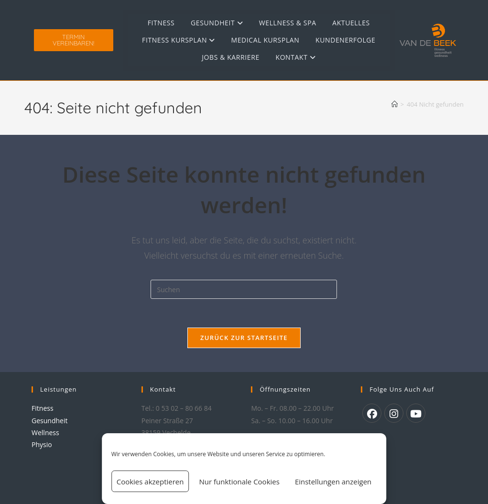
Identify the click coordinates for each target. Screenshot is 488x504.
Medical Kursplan (265, 39)
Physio (42, 444)
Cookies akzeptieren (150, 481)
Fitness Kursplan (178, 39)
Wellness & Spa (287, 22)
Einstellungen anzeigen (333, 481)
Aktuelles (351, 22)
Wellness (45, 432)
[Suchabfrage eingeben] (244, 289)
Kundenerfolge (345, 39)
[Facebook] (371, 413)
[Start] (394, 104)
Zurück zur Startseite (244, 337)
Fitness (161, 22)
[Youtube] (415, 413)
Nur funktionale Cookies (239, 481)
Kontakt (295, 57)
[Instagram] (393, 413)
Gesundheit (217, 22)
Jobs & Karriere (231, 57)
